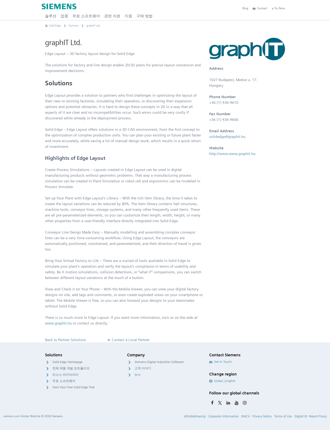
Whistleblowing (194, 416)
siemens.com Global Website (21, 416)
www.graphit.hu (58, 323)
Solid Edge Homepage (67, 362)
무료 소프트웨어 (63, 381)
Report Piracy (318, 416)
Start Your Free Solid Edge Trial (73, 387)
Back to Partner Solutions (65, 340)
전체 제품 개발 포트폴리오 (71, 368)
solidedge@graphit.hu (227, 136)
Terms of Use (283, 416)
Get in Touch (220, 362)
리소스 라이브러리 (65, 375)
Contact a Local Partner (128, 340)
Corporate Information (223, 416)
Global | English (222, 381)
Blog (245, 8)
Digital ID (300, 416)
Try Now (278, 8)
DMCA (245, 416)
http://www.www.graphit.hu (232, 153)
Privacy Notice (262, 416)
